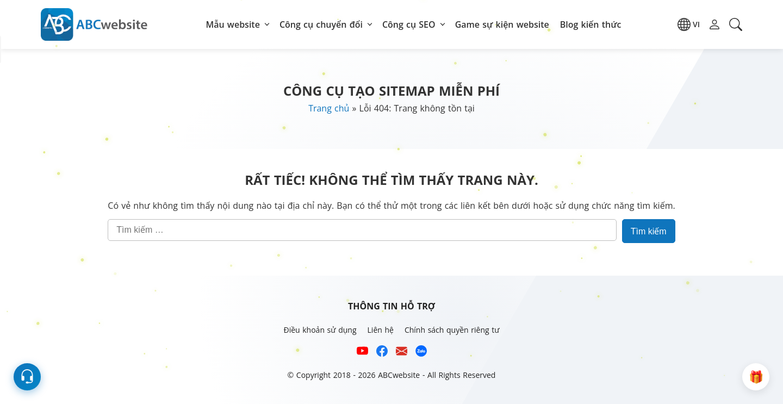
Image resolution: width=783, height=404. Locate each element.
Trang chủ (328, 108)
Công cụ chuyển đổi (321, 24)
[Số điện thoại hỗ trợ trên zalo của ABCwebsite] (421, 353)
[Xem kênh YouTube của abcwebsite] (362, 353)
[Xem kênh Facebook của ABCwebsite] (382, 353)
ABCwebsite (399, 375)
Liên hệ (381, 330)
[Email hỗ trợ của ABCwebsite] (401, 353)
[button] (689, 24)
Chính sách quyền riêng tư (452, 330)
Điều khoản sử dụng (319, 330)
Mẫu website (233, 24)
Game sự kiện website (502, 24)
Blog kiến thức (591, 24)
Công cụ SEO (409, 24)
